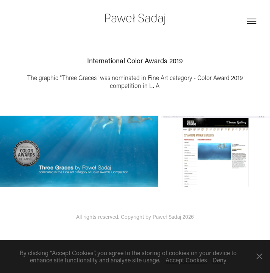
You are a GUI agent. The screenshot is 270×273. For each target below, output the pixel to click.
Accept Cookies (186, 260)
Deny (219, 260)
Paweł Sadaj (135, 18)
